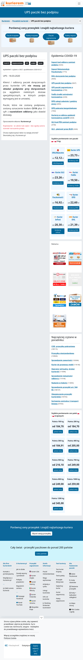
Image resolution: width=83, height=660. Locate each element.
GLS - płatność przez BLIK (62, 129)
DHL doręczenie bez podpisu (63, 76)
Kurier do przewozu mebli (62, 364)
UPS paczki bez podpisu (61, 83)
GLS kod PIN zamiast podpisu (63, 122)
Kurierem (6, 21)
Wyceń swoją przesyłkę (41, 533)
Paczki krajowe (13, 35)
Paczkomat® (57, 208)
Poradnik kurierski (20, 21)
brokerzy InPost (58, 231)
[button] (41, 618)
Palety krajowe (32, 35)
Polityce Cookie (10, 638)
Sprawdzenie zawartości (61, 360)
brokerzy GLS (58, 183)
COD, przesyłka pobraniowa (63, 346)
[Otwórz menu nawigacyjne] (79, 3)
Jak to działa (20, 569)
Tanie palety (60, 576)
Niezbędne (13, 645)
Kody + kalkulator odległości (72, 595)
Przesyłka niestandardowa (62, 353)
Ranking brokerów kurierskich (47, 605)
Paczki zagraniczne (51, 36)
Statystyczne (27, 645)
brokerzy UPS (73, 161)
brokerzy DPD (73, 208)
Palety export (70, 35)
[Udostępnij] (80, 21)
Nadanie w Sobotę (59, 383)
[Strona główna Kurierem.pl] (15, 3)
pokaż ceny (58, 432)
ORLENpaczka (58, 163)
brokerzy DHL (73, 230)
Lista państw (41, 553)
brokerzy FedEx (73, 186)
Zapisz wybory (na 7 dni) (35, 650)
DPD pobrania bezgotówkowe (64, 108)
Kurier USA (34, 572)
